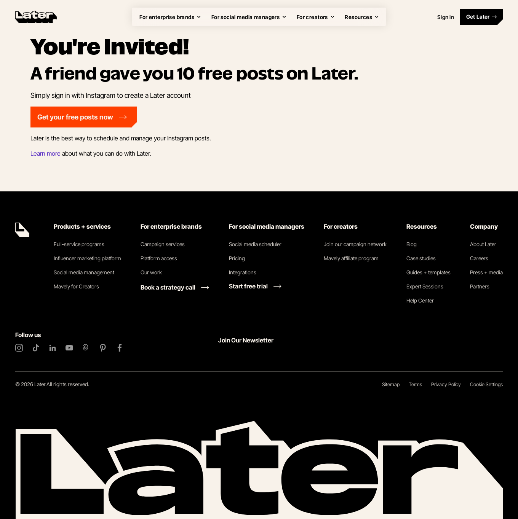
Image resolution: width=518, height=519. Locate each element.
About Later (483, 244)
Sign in (445, 17)
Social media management (84, 272)
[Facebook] (119, 348)
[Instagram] (19, 348)
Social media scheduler (255, 244)
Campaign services (163, 244)
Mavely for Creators (76, 286)
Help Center (420, 300)
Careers (479, 258)
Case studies (421, 258)
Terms (415, 384)
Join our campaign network (355, 244)
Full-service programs (79, 244)
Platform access (159, 258)
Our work (151, 272)
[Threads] (86, 348)
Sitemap (391, 384)
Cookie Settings (486, 384)
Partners (479, 286)
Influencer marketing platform (87, 258)
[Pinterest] (103, 348)
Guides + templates (428, 272)
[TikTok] (36, 348)
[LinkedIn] (52, 348)
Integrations (242, 272)
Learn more (45, 153)
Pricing (237, 258)
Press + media (486, 272)
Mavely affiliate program (351, 258)
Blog (411, 244)
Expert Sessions (424, 286)
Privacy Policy (446, 384)
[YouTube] (69, 348)
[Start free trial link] (255, 286)
